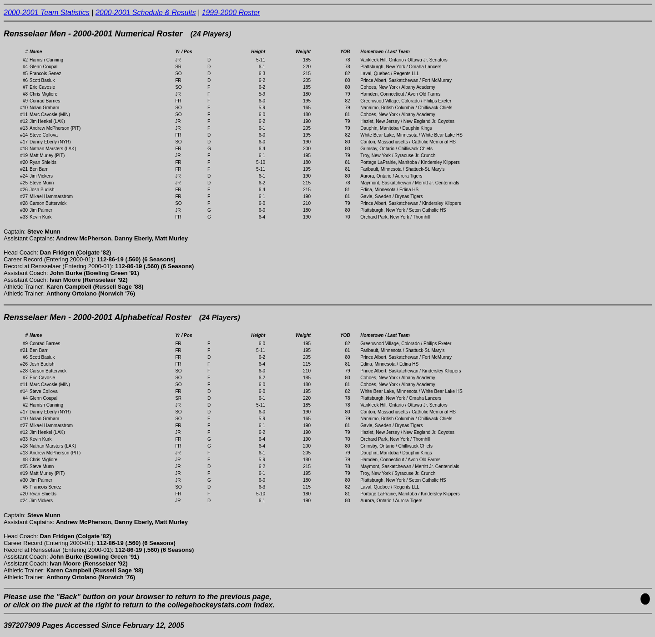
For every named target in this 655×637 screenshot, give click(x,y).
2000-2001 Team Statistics (47, 12)
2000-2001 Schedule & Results (146, 12)
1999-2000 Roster (231, 12)
